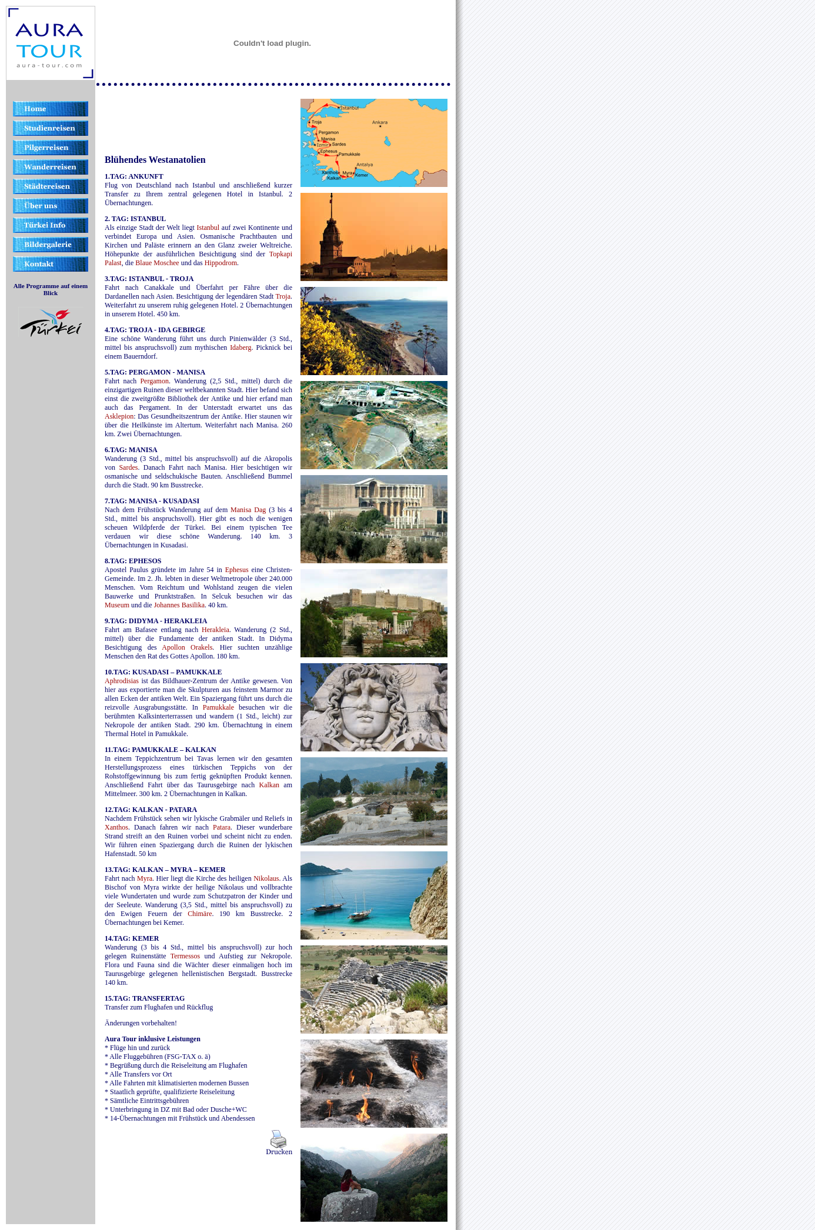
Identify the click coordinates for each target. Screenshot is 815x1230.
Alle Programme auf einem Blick (51, 289)
